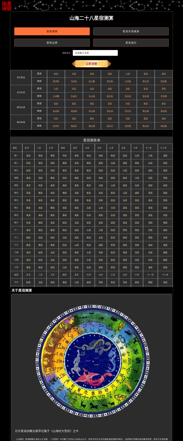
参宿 (164, 103)
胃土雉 (92, 111)
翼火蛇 (146, 126)
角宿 (56, 74)
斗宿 (56, 88)
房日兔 (110, 81)
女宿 (92, 88)
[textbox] (95, 53)
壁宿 (164, 88)
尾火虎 (146, 81)
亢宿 (74, 74)
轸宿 (164, 118)
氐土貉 (92, 81)
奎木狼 (56, 111)
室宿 (146, 88)
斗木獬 (56, 96)
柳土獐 (92, 126)
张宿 (128, 118)
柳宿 (92, 118)
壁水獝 (164, 96)
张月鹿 (128, 126)
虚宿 (110, 88)
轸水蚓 (164, 126)
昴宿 (110, 103)
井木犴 (56, 126)
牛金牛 (74, 96)
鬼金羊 (74, 126)
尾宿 (146, 74)
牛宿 (74, 88)
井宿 (56, 118)
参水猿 (164, 111)
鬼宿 (74, 118)
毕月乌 (128, 111)
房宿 (110, 74)
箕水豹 (164, 81)
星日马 (110, 126)
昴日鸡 (110, 111)
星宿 (110, 118)
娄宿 (74, 103)
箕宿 (164, 74)
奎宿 (56, 103)
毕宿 (128, 103)
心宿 (128, 74)
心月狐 (128, 81)
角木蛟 (56, 81)
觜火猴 (146, 111)
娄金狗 (74, 111)
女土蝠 (92, 96)
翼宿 (146, 118)
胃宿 (92, 103)
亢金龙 (74, 81)
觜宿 (146, 103)
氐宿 (92, 74)
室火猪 (146, 96)
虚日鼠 (110, 96)
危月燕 (128, 96)
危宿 (128, 88)
